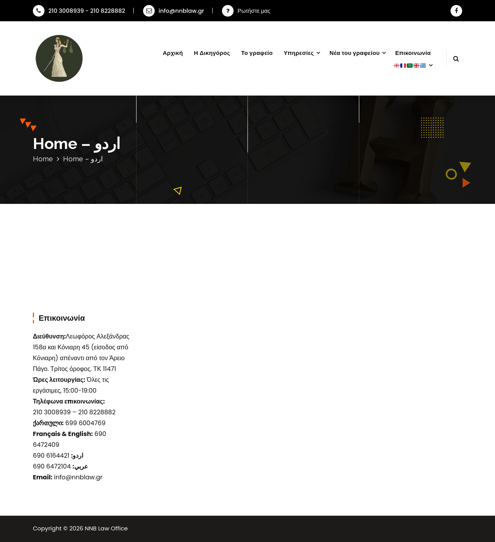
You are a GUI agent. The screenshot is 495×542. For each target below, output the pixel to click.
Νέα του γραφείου (354, 53)
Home (43, 159)
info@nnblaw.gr (173, 11)
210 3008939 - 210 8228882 (79, 11)
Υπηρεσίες (299, 53)
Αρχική (173, 53)
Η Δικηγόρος (212, 53)
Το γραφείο (257, 53)
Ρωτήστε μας (253, 11)
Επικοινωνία (413, 53)
